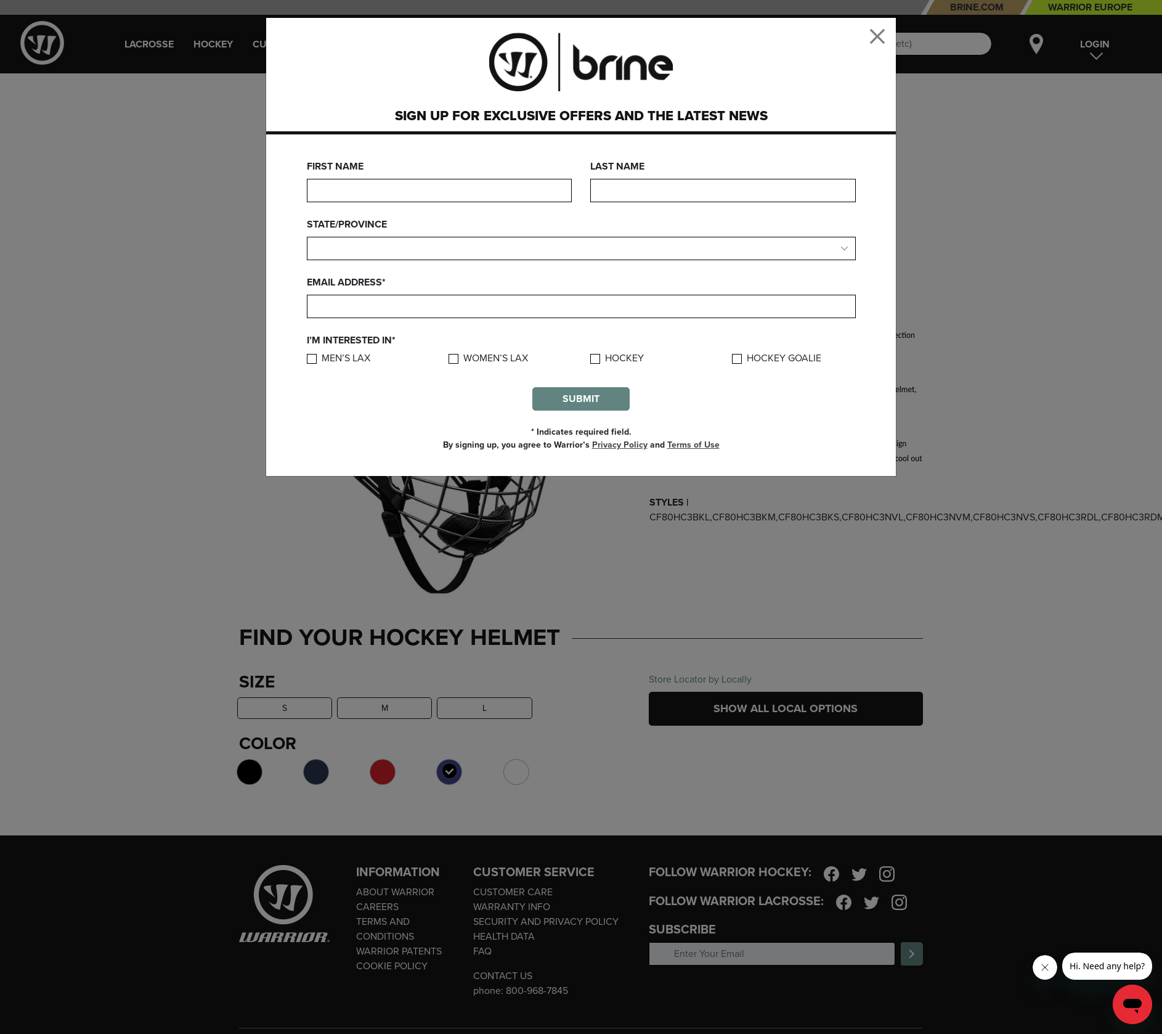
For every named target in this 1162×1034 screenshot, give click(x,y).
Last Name (617, 166)
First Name (335, 166)
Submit (581, 399)
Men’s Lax (346, 358)
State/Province (347, 224)
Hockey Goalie (784, 358)
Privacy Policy (620, 445)
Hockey (624, 358)
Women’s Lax (495, 358)
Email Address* (346, 282)
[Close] (877, 36)
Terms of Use (693, 445)
